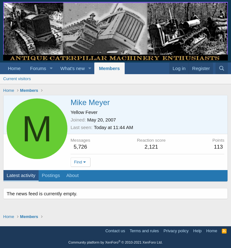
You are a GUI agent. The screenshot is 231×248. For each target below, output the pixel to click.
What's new (72, 68)
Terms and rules (144, 230)
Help (197, 230)
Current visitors (17, 78)
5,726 (80, 147)
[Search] (221, 68)
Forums (38, 68)
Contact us (115, 230)
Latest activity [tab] (21, 175)
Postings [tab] (51, 175)
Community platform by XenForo (115, 242)
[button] (51, 68)
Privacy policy (176, 230)
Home (14, 68)
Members (109, 68)
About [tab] (72, 175)
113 (218, 147)
